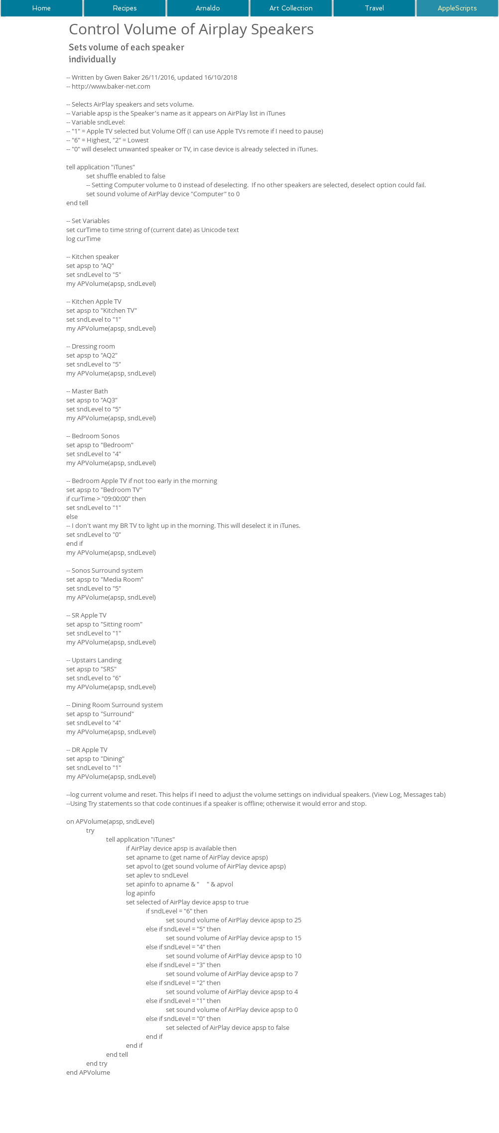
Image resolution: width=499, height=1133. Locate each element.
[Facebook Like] (361, 42)
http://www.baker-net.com (111, 86)
